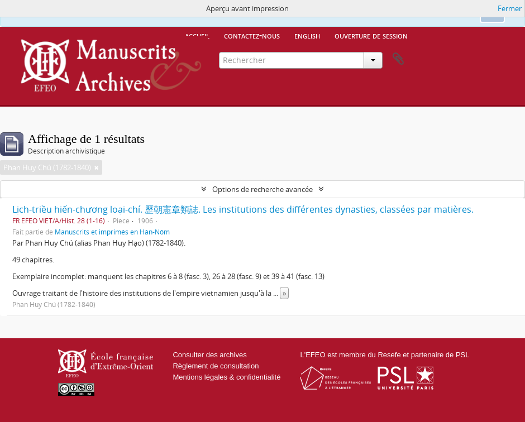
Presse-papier (398, 59)
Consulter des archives (209, 355)
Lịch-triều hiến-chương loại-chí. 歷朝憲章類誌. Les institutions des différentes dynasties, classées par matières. (243, 209)
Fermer (510, 8)
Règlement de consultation (216, 366)
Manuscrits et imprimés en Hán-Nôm (112, 231)
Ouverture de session (371, 35)
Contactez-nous (252, 35)
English (307, 35)
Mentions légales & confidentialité (226, 377)
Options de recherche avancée (262, 189)
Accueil (197, 35)
